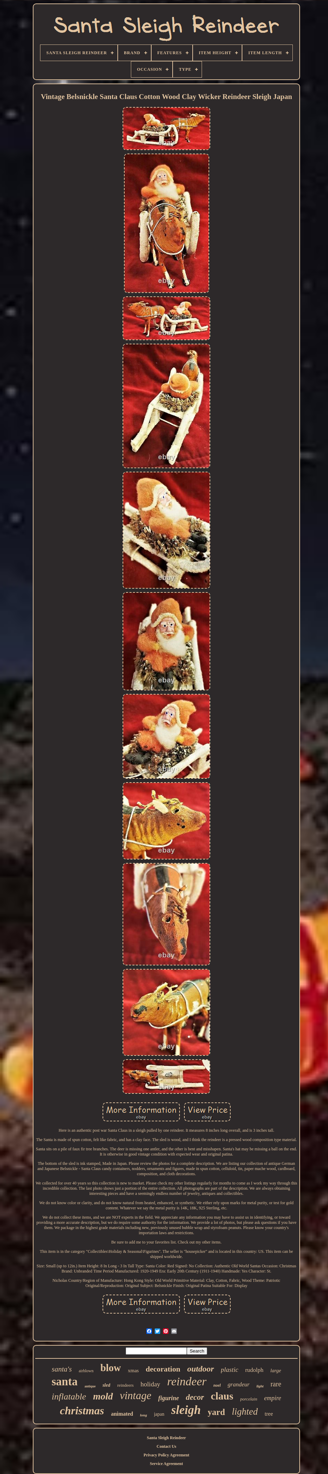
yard (216, 1412)
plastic (230, 1369)
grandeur (238, 1384)
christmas (82, 1410)
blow (110, 1367)
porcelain (248, 1399)
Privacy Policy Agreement (166, 1455)
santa (64, 1381)
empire (272, 1398)
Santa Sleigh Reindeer (166, 1437)
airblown (86, 1370)
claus (222, 1396)
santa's (62, 1369)
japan (159, 1414)
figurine (168, 1398)
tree (269, 1414)
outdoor (200, 1368)
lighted (245, 1411)
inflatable (69, 1397)
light (260, 1386)
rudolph (254, 1370)
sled (106, 1385)
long (143, 1415)
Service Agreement (166, 1463)
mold (103, 1396)
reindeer (186, 1381)
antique (90, 1386)
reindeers (125, 1385)
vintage (135, 1395)
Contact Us (166, 1446)
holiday (150, 1384)
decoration (163, 1369)
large (275, 1370)
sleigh (186, 1410)
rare (275, 1384)
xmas (133, 1370)
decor (195, 1397)
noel (217, 1385)
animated (122, 1414)
